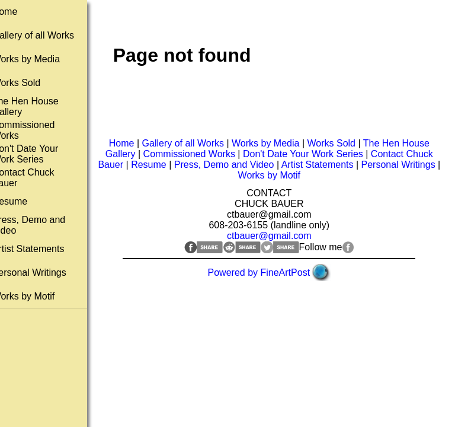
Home (18, 12)
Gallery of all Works (47, 35)
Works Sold (30, 83)
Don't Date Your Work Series (39, 154)
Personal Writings (43, 272)
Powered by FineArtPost (265, 272)
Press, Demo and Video (252, 165)
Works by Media (39, 59)
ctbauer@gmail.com (276, 236)
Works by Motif (37, 296)
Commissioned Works (196, 154)
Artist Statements (42, 249)
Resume (23, 201)
